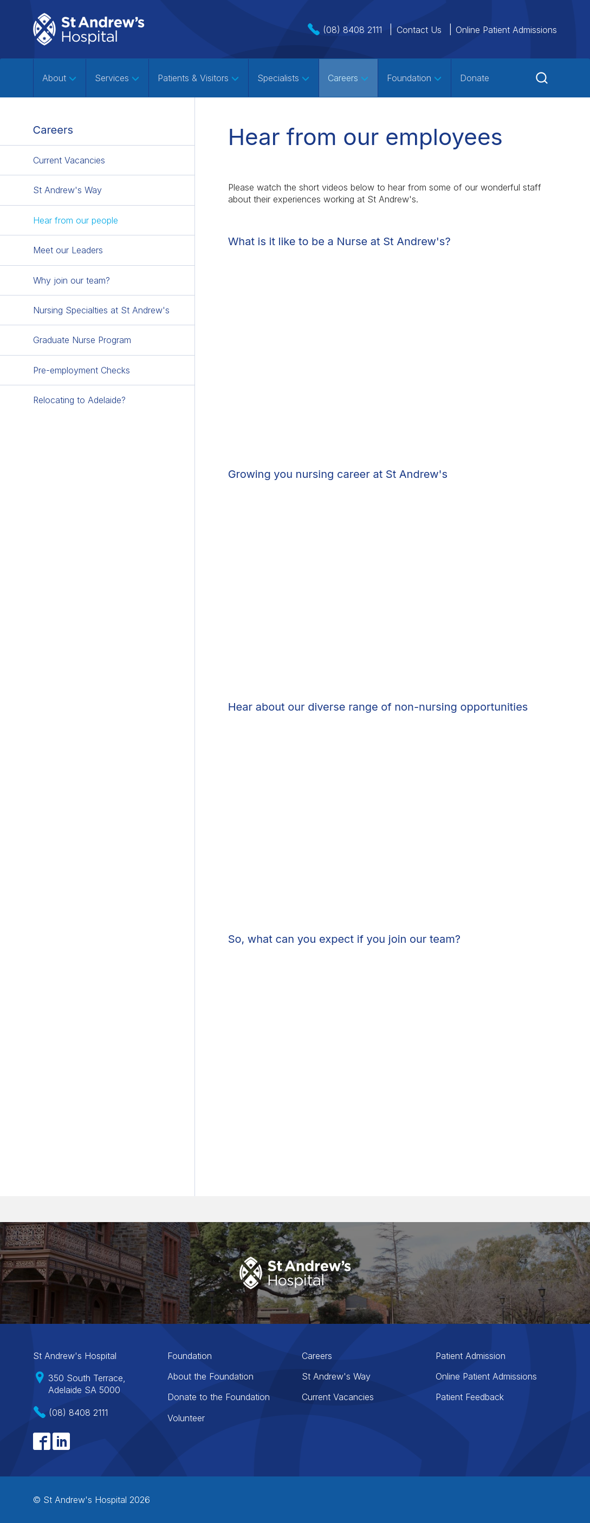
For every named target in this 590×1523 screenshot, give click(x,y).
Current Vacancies (69, 160)
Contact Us (419, 29)
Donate (474, 78)
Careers (348, 78)
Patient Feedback (470, 1396)
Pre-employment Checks (81, 370)
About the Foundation (210, 1376)
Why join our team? (71, 280)
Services (117, 78)
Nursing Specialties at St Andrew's (101, 310)
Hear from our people (75, 220)
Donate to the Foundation (218, 1396)
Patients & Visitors (198, 78)
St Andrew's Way (67, 190)
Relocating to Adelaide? (79, 400)
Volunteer (186, 1418)
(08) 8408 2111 (352, 29)
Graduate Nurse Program (82, 339)
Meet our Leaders (68, 250)
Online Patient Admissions (506, 29)
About (59, 78)
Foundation (414, 78)
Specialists (283, 78)
